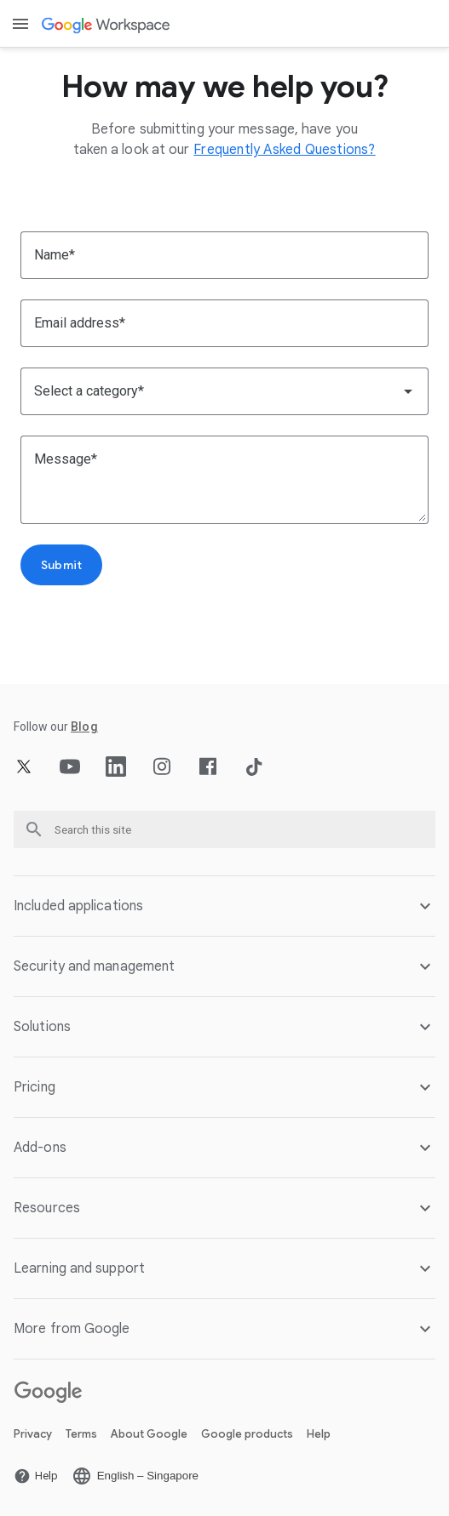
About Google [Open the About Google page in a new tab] (149, 1434)
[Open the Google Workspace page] (107, 24)
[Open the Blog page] (84, 726)
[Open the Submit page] (61, 564)
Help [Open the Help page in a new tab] (319, 1434)
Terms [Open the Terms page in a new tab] (81, 1434)
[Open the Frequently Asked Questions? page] (284, 149)
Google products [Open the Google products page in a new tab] (247, 1434)
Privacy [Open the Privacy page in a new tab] (33, 1434)
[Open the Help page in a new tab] (36, 1476)
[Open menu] (20, 23)
